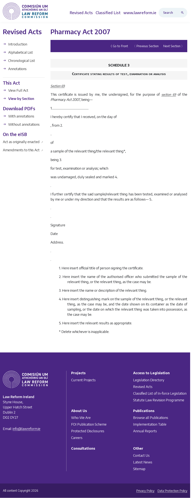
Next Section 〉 (173, 46)
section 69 (168, 94)
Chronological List (19, 60)
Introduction (15, 44)
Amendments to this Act (23, 150)
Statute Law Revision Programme (158, 400)
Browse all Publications (150, 417)
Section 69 (57, 86)
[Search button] (183, 12)
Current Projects (83, 379)
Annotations (15, 68)
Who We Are (81, 417)
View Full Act (15, 90)
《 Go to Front (118, 46)
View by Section (18, 98)
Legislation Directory (148, 379)
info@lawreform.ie (26, 428)
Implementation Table (149, 424)
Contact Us (141, 455)
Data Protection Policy (172, 491)
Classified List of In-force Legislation (159, 393)
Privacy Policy (145, 491)
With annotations (18, 116)
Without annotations (21, 124)
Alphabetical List (18, 52)
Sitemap (139, 468)
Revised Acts (142, 386)
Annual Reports (145, 431)
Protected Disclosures (87, 431)
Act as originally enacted (23, 141)
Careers (76, 437)
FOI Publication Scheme (89, 424)
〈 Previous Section (146, 46)
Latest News (142, 462)
